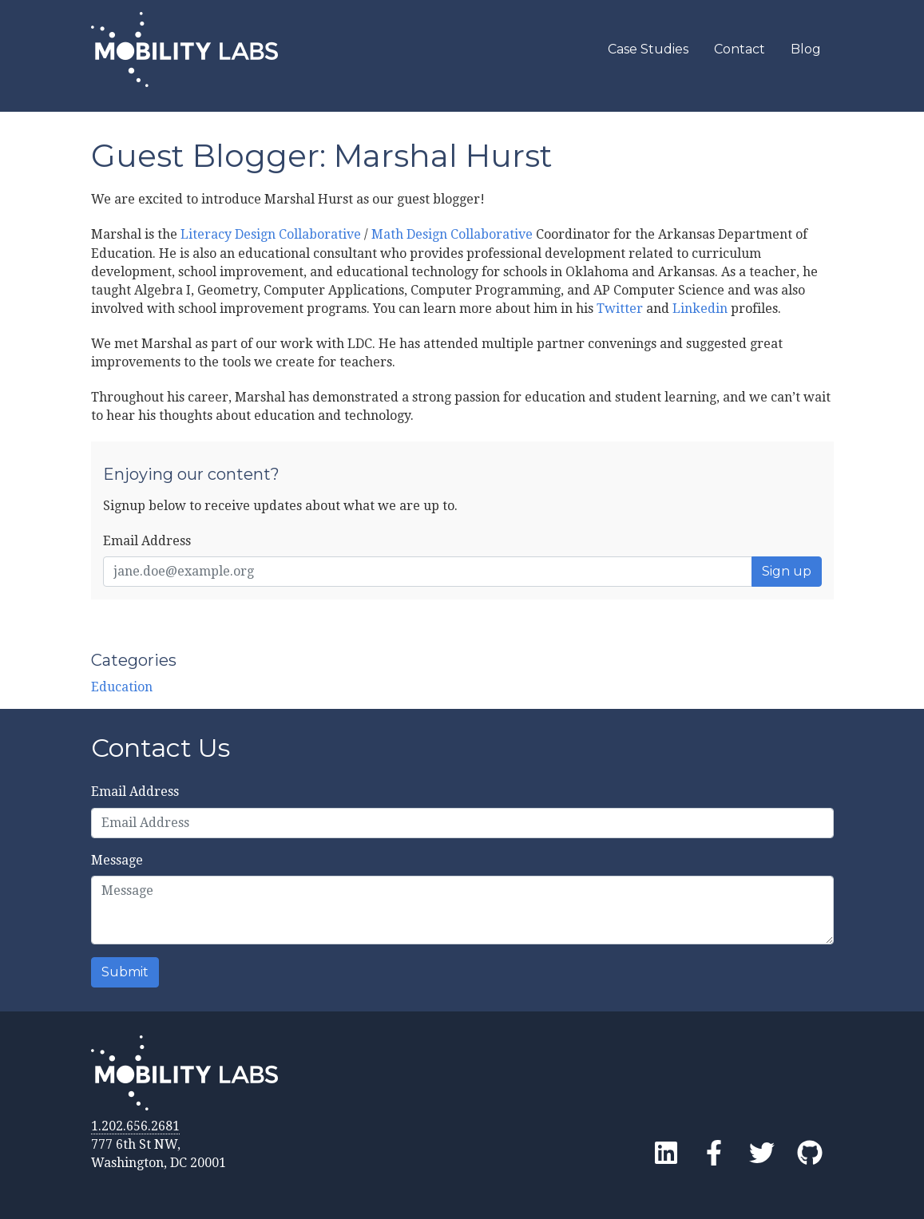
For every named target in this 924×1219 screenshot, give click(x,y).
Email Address (147, 540)
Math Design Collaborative (452, 234)
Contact (739, 49)
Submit (125, 972)
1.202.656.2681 (135, 1126)
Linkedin (700, 308)
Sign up (786, 571)
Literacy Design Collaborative (270, 234)
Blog (806, 49)
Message (117, 860)
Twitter (620, 308)
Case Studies (648, 49)
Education (122, 687)
